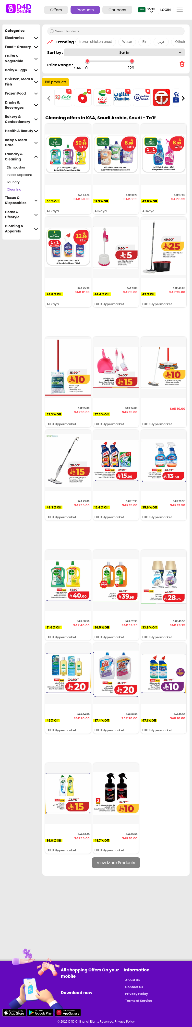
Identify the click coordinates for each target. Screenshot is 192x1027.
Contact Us (134, 987)
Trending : (64, 42)
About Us (132, 980)
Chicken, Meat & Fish (21, 82)
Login (165, 9)
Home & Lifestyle (21, 214)
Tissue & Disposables (21, 200)
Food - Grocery (21, 46)
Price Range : (60, 65)
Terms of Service (138, 1000)
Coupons (117, 10)
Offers (56, 10)
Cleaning (14, 189)
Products (85, 10)
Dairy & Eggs (21, 70)
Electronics (21, 37)
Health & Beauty (21, 130)
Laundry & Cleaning (21, 157)
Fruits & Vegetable (21, 58)
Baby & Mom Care (21, 142)
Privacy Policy (136, 993)
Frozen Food (21, 93)
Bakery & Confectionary (21, 119)
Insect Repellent (19, 174)
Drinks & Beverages (21, 105)
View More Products (116, 863)
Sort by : (55, 52)
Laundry (13, 182)
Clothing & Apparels (21, 229)
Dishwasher (16, 167)
